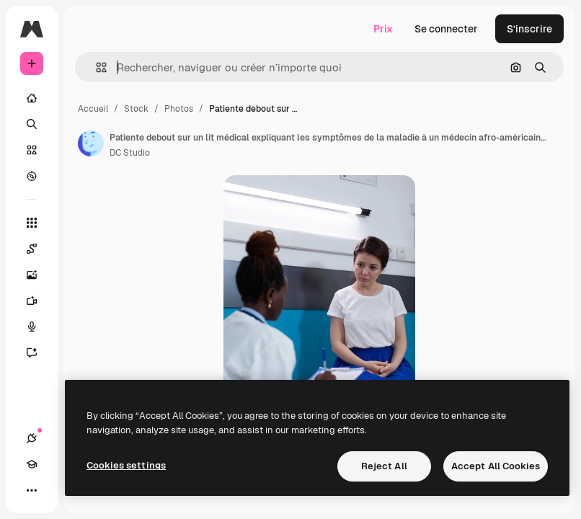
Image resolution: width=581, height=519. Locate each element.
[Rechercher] (31, 124)
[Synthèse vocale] (39, 326)
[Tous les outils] (31, 222)
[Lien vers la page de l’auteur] (91, 143)
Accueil (93, 109)
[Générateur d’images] (39, 274)
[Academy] (31, 464)
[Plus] (31, 490)
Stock (136, 109)
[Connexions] (31, 438)
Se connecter (446, 28)
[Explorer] (31, 175)
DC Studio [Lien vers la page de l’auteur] (130, 153)
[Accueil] (31, 98)
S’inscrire (529, 28)
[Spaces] (39, 248)
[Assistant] (39, 352)
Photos (178, 109)
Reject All (384, 466)
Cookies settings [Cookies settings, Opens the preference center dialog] (126, 465)
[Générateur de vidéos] (39, 300)
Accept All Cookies (495, 466)
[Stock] (31, 149)
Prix (383, 28)
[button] (95, 67)
